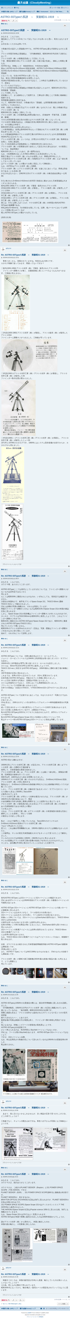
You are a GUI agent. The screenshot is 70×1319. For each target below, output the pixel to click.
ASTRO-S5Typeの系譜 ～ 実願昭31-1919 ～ (30, 16)
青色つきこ (4, 24)
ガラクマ (8, 248)
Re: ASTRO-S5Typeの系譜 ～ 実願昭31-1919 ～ (25, 255)
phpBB (29, 1312)
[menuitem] (16, 7)
